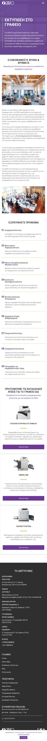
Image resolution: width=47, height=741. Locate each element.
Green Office (6, 662)
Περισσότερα (23, 447)
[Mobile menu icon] (43, 3)
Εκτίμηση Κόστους (8, 696)
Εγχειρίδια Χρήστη (8, 690)
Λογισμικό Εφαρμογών (10, 683)
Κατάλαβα (23, 737)
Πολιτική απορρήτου (23, 734)
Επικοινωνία (6, 672)
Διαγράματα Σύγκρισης (10, 700)
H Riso (4, 658)
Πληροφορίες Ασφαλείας (11, 693)
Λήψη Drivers (6, 686)
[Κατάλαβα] (45, 736)
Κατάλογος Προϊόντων (10, 665)
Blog (3, 669)
